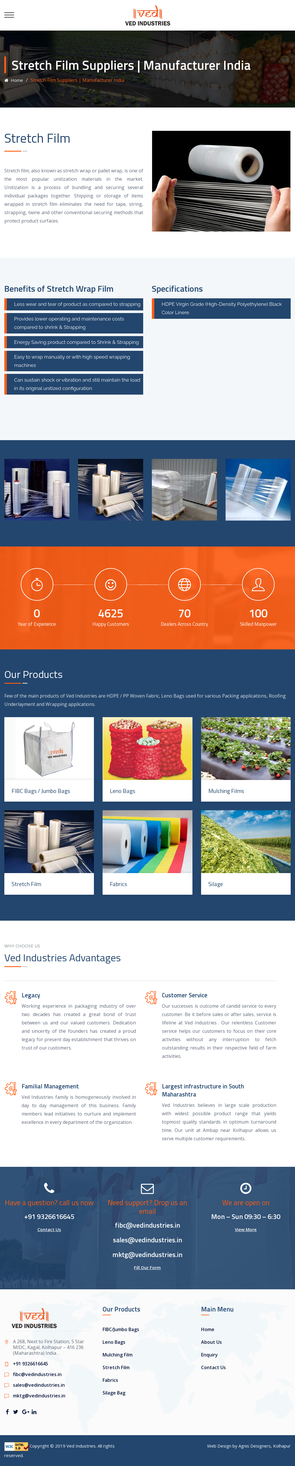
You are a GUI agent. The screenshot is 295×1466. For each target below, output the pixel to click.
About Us (211, 1342)
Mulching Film (118, 1355)
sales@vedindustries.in (147, 1240)
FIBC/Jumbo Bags (121, 1329)
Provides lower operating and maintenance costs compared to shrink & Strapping (69, 323)
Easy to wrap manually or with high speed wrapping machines (72, 361)
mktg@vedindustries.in (147, 1254)
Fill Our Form (147, 1267)
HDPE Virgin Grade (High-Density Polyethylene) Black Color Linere (222, 308)
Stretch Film (26, 883)
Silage (215, 883)
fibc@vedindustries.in (147, 1225)
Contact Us (49, 1229)
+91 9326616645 (49, 1216)
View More (246, 1229)
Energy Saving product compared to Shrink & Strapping (76, 342)
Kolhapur (282, 1446)
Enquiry (209, 1355)
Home (13, 80)
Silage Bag (114, 1393)
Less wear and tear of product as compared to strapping (77, 304)
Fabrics (118, 883)
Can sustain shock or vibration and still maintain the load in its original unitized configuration (77, 384)
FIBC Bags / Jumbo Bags (41, 790)
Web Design (219, 1446)
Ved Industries (81, 1446)
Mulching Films (226, 790)
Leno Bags (122, 790)
